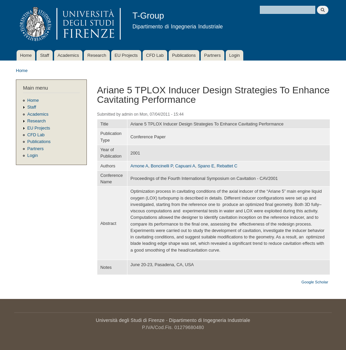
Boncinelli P (162, 165)
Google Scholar (314, 282)
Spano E (206, 165)
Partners (212, 55)
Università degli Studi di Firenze (130, 320)
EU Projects (126, 55)
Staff (44, 55)
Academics (68, 55)
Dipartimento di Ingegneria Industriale (209, 320)
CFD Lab (155, 55)
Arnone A (139, 165)
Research (97, 55)
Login (234, 55)
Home (26, 55)
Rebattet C (227, 165)
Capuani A (185, 165)
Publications (184, 55)
